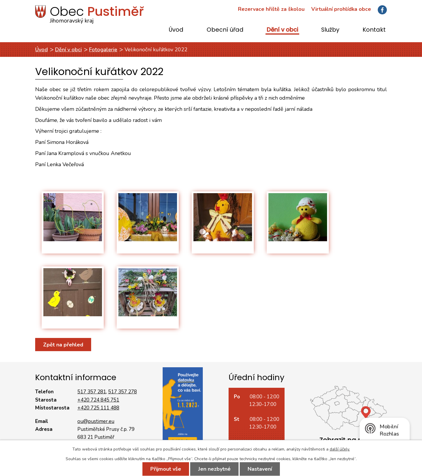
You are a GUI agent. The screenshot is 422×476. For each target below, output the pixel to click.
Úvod (176, 30)
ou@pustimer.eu (95, 421)
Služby (330, 30)
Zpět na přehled (63, 344)
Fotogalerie (103, 49)
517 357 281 (91, 391)
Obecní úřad (225, 30)
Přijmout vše (165, 468)
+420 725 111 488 (98, 407)
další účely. (340, 449)
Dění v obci (282, 30)
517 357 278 (122, 391)
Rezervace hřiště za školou (271, 9)
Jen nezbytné (214, 468)
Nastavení (260, 468)
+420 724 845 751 (98, 400)
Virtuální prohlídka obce (341, 9)
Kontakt (374, 30)
